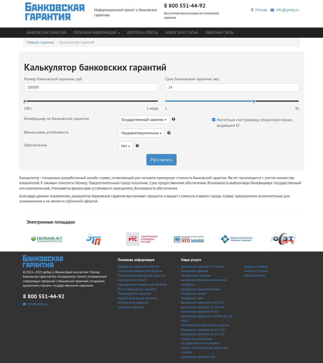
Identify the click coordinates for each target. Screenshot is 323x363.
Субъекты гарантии (131, 307)
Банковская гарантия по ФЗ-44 (138, 266)
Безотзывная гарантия (133, 302)
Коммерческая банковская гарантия (205, 325)
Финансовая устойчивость (46, 132)
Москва (259, 10)
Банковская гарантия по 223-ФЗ (202, 307)
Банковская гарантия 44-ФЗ (199, 311)
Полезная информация (96, 32)
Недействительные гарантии (137, 298)
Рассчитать (161, 160)
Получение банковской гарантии (140, 271)
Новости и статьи (181, 32)
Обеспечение (35, 145)
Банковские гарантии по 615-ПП (203, 330)
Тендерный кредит (193, 293)
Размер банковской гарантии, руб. (53, 78)
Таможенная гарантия (195, 275)
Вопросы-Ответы (142, 32)
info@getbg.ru (284, 10)
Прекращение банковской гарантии (142, 284)
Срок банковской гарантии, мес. (192, 78)
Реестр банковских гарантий (137, 289)
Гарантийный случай (131, 280)
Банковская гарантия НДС (198, 357)
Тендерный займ (192, 298)
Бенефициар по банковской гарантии (56, 118)
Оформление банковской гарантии (141, 275)
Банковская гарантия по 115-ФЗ (202, 334)
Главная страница (40, 42)
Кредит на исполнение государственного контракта (200, 341)
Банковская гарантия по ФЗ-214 (202, 302)
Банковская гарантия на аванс (201, 289)
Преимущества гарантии (134, 293)
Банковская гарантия (46, 32)
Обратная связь (219, 32)
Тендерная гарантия (194, 271)
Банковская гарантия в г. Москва (202, 266)
